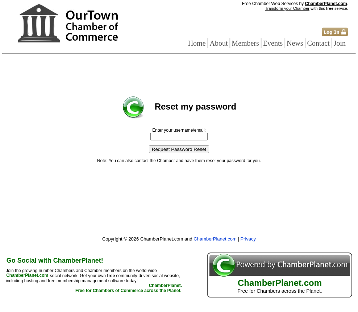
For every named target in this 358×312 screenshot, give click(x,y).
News (295, 43)
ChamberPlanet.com (326, 3)
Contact (318, 43)
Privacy (248, 239)
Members (245, 43)
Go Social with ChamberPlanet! (55, 260)
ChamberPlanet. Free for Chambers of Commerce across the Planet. (128, 288)
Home (197, 43)
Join (340, 43)
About (218, 43)
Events (273, 43)
